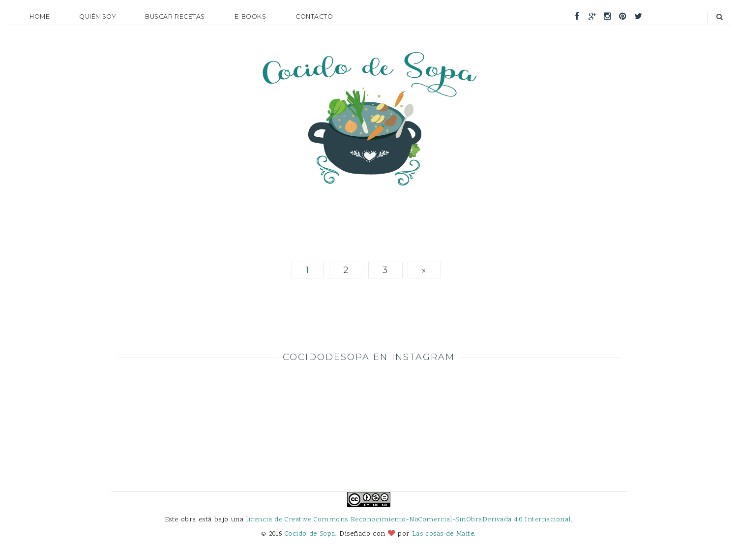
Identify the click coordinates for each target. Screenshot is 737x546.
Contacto (314, 16)
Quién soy (97, 16)
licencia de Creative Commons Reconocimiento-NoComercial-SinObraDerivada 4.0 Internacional (408, 520)
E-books (250, 16)
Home (39, 16)
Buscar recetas (175, 16)
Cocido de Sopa (310, 534)
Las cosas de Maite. (444, 534)
